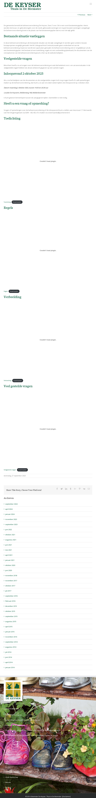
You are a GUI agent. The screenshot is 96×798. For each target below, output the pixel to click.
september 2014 (11, 642)
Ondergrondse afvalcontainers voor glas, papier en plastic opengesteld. (32, 730)
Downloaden (17, 202)
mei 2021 (8, 550)
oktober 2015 (10, 611)
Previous (81, 15)
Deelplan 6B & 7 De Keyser (15, 725)
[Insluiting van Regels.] (48, 250)
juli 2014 (8, 652)
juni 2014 (8, 657)
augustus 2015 (10, 621)
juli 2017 (8, 591)
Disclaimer (66, 797)
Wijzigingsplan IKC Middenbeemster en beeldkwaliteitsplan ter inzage (31, 735)
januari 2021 (9, 560)
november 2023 (11, 519)
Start (7, 762)
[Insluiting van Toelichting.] (48, 161)
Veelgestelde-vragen (10, 470)
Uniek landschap (11, 777)
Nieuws (8, 782)
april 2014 (8, 662)
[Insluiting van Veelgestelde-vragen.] (48, 429)
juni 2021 (8, 545)
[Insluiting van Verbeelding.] (48, 339)
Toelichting (7, 202)
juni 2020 (8, 570)
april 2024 (8, 509)
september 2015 (11, 616)
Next (89, 15)
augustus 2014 (10, 647)
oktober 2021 (10, 534)
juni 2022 (8, 529)
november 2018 (11, 575)
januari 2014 (9, 667)
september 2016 (11, 596)
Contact (8, 787)
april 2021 (8, 555)
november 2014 (11, 637)
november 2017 (11, 580)
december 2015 (11, 606)
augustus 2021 (10, 540)
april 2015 (8, 626)
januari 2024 (9, 514)
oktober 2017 (10, 586)
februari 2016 (10, 601)
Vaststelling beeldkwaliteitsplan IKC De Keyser (22, 720)
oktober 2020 (10, 565)
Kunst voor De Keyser (13, 715)
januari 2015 (9, 632)
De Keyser (9, 767)
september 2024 (11, 504)
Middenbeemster (11, 772)
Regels (6, 291)
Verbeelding (7, 380)
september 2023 (11, 524)
